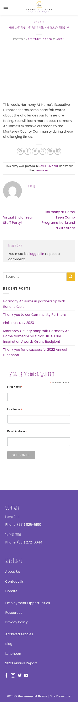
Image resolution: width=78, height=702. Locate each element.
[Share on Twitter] (35, 151)
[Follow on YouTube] (26, 675)
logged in (36, 253)
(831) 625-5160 (29, 524)
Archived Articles (19, 634)
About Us (12, 571)
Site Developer (61, 696)
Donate (11, 591)
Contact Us (14, 581)
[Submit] (71, 276)
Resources (13, 612)
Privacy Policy (16, 622)
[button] (5, 7)
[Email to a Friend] (42, 151)
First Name (14, 387)
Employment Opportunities (27, 603)
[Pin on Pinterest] (50, 151)
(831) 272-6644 (29, 542)
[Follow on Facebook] (6, 675)
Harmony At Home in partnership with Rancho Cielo (34, 304)
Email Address (17, 431)
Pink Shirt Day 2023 (18, 322)
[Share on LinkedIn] (57, 151)
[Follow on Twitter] (19, 675)
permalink (41, 170)
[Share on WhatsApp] (20, 151)
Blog (8, 643)
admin (60, 39)
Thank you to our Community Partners (34, 314)
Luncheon (13, 653)
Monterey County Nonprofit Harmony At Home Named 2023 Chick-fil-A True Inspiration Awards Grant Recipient (36, 336)
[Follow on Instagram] (13, 675)
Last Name (14, 409)
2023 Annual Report (21, 663)
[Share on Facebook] (27, 151)
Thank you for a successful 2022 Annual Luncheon (35, 352)
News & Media (39, 21)
